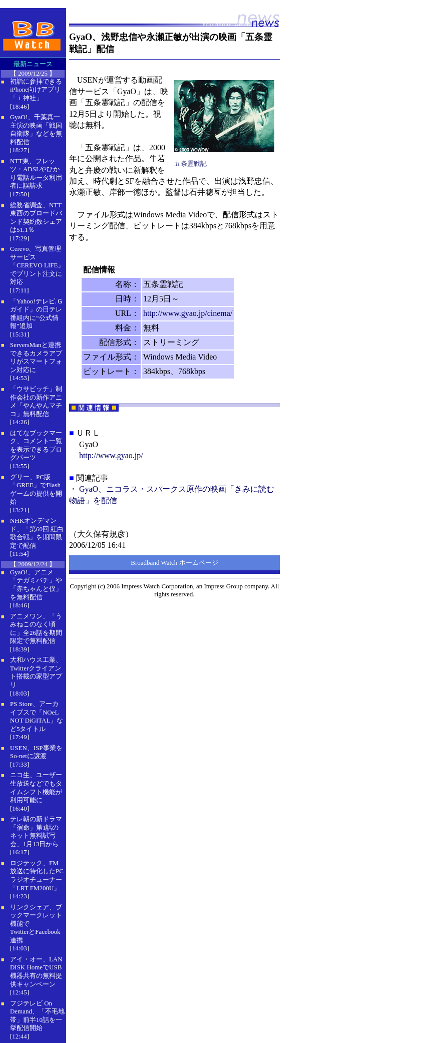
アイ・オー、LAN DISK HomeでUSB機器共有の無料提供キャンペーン (36, 971)
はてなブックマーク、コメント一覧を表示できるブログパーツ (36, 445)
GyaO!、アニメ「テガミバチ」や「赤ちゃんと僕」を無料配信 (36, 584)
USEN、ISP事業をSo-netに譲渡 (36, 752)
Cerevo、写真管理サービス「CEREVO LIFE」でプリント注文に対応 (37, 265)
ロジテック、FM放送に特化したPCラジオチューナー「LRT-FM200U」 (37, 875)
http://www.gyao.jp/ (111, 455)
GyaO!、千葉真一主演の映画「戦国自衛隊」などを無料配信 (36, 129)
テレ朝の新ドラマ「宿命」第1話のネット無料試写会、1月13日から (36, 831)
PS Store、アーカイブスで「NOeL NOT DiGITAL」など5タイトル (36, 716)
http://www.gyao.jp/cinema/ (187, 313)
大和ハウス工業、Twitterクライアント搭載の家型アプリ (36, 672)
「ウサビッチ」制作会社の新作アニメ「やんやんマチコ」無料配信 (36, 401)
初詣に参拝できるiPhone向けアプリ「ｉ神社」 (36, 90)
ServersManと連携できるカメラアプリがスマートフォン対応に (36, 357)
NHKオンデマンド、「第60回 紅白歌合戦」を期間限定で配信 (37, 533)
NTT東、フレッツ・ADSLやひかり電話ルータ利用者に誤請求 (36, 173)
